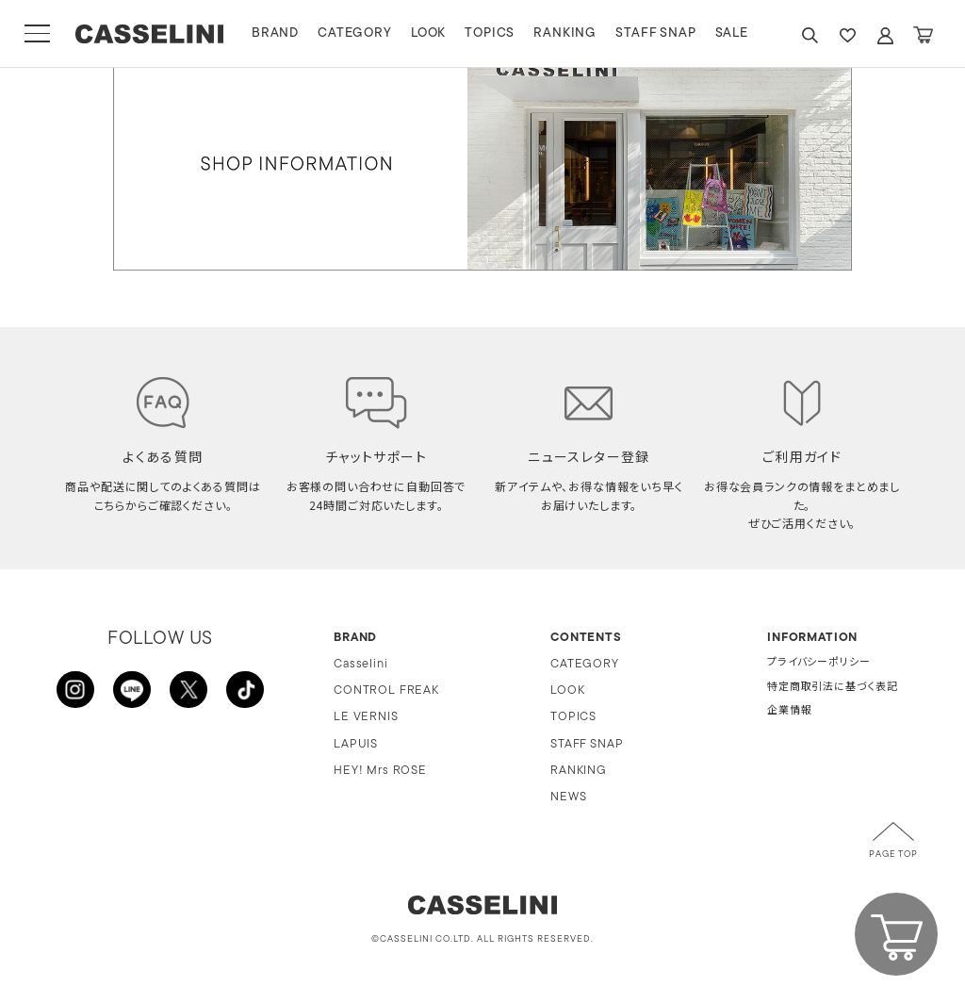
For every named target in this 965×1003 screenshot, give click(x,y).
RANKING (566, 33)
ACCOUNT (885, 35)
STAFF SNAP (657, 33)
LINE (132, 690)
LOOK (430, 33)
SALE (733, 33)
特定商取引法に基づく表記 (832, 687)
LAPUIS (356, 744)
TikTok (245, 690)
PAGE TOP (893, 854)
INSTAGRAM (75, 690)
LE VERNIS (366, 717)
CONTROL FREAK (386, 690)
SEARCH (809, 35)
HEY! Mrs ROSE (380, 771)
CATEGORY (356, 33)
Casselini (361, 664)
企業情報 (789, 711)
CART (922, 35)
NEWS (568, 797)
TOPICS (491, 33)
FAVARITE (847, 35)
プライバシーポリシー (818, 663)
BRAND (277, 33)
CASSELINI (150, 34)
